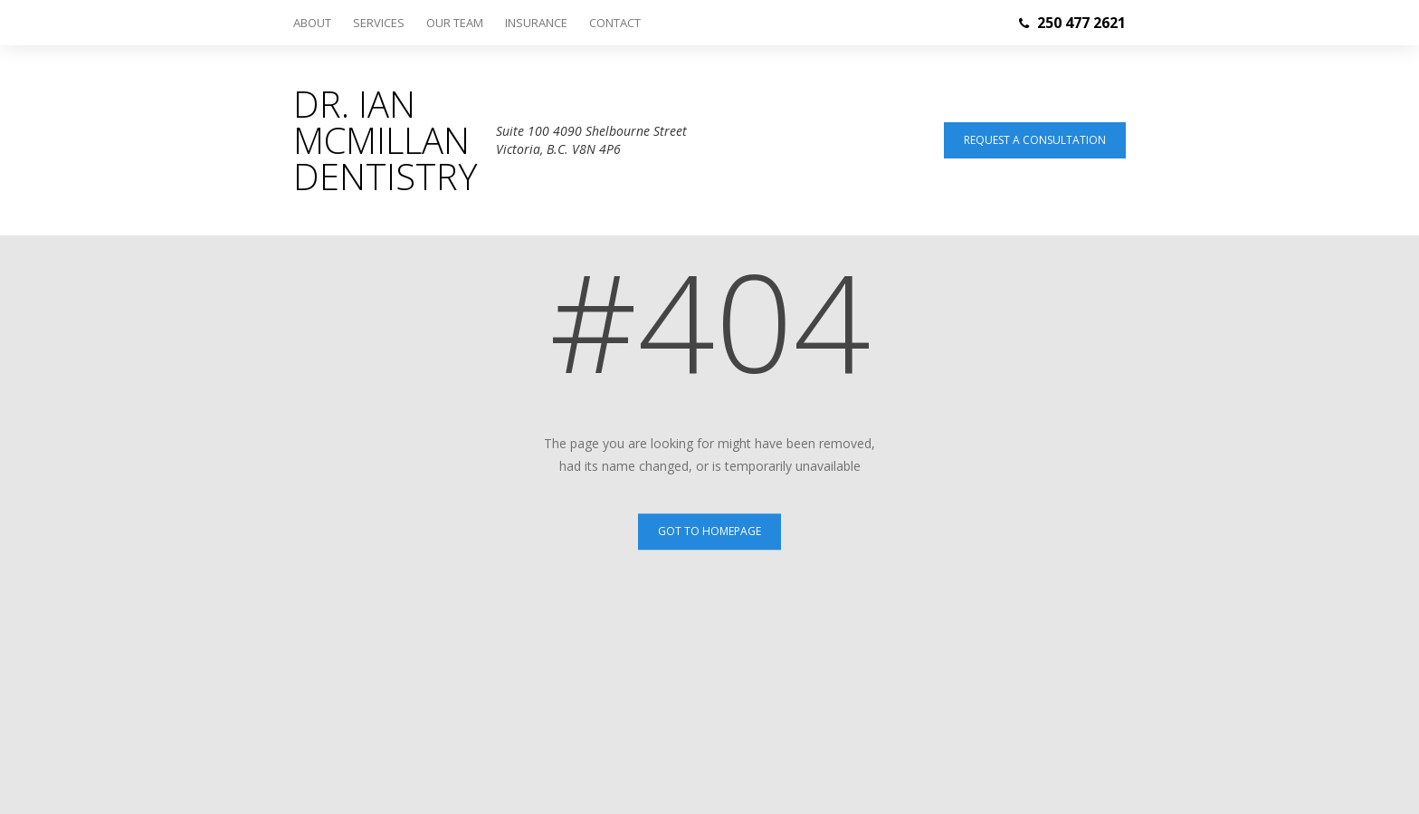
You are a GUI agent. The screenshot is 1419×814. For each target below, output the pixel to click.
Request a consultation (1035, 140)
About (312, 22)
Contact (615, 22)
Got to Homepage (709, 531)
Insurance (536, 22)
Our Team (454, 22)
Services (379, 22)
